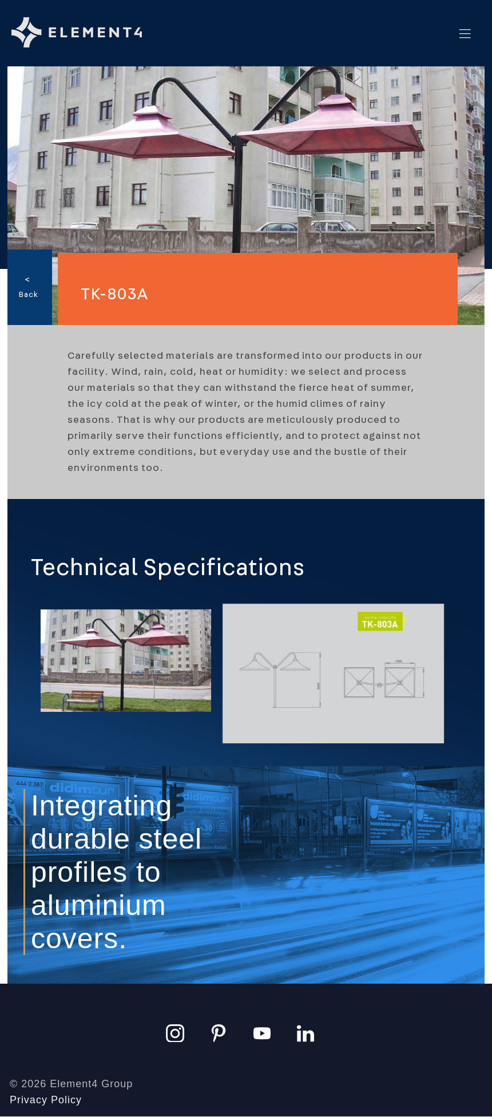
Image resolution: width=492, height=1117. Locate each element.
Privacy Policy (46, 1100)
